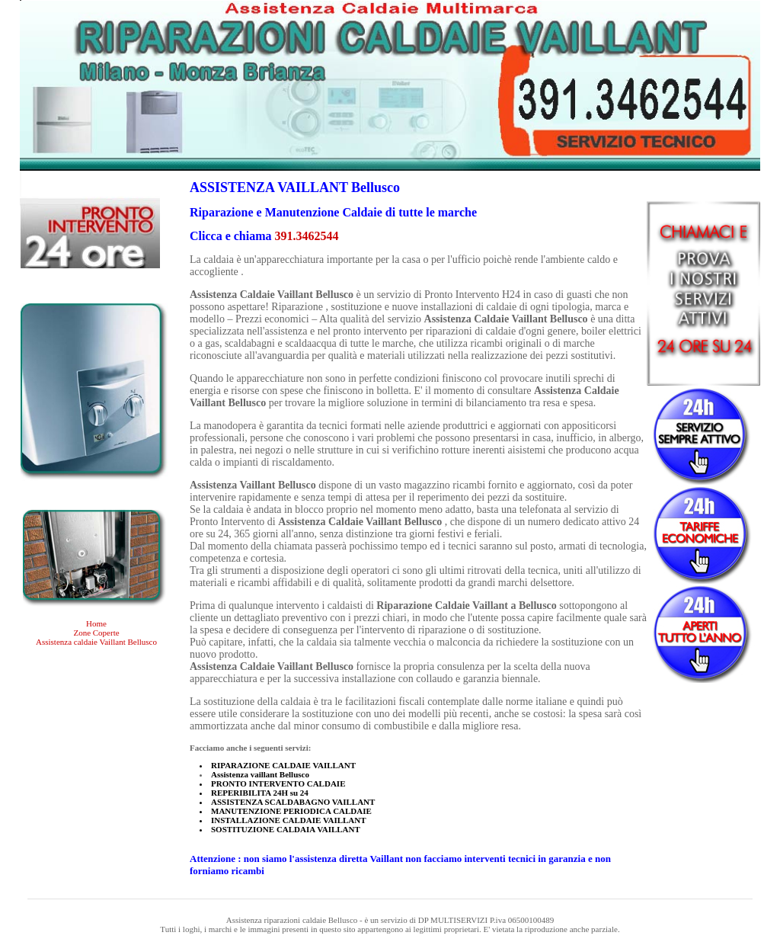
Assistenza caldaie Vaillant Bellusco (96, 641)
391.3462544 (307, 235)
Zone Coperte (96, 632)
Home (96, 623)
